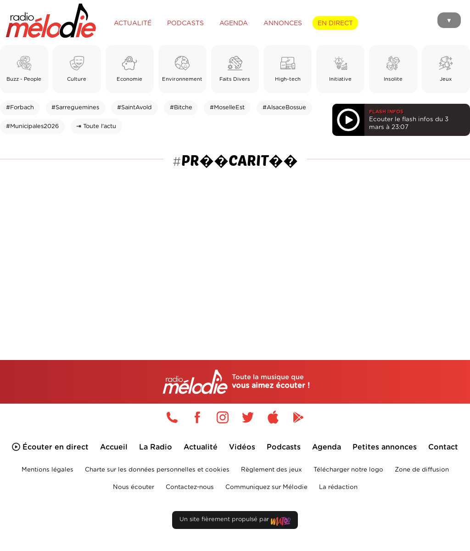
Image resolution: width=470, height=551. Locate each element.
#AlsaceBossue (284, 108)
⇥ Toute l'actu (96, 126)
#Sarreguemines (75, 108)
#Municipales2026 (32, 126)
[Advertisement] (235, 242)
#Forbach (20, 108)
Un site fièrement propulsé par (235, 521)
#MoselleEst (227, 108)
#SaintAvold (134, 108)
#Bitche (181, 108)
